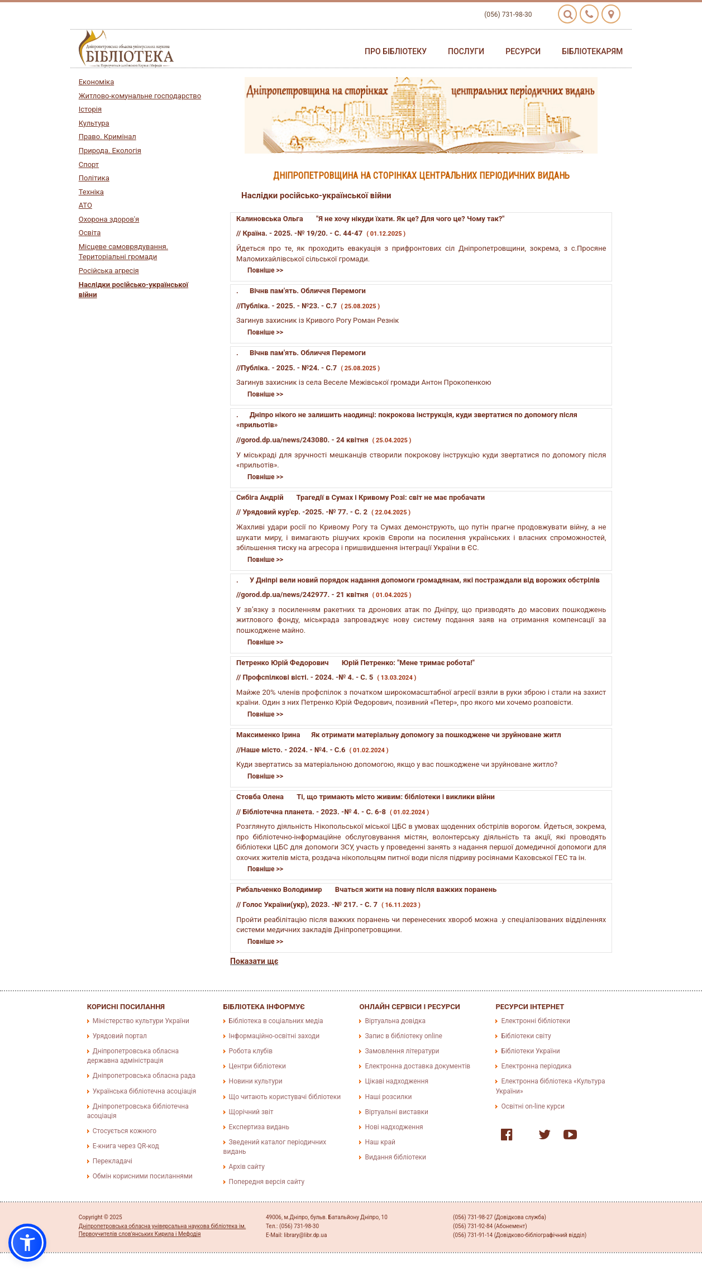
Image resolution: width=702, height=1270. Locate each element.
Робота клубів (251, 1051)
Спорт (89, 164)
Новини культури (256, 1081)
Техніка (91, 192)
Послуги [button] (466, 51)
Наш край (380, 1142)
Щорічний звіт (251, 1112)
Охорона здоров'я (109, 219)
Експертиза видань (259, 1127)
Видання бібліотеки (395, 1157)
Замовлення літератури (402, 1051)
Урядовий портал (120, 1036)
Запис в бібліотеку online (403, 1036)
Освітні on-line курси (533, 1106)
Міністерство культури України (141, 1021)
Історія (90, 109)
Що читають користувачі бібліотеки (285, 1097)
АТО (85, 205)
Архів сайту (247, 1167)
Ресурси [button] (523, 51)
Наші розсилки (388, 1097)
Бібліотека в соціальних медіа (276, 1021)
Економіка (96, 82)
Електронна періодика (536, 1066)
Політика (94, 178)
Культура (94, 123)
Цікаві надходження (396, 1081)
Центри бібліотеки (257, 1066)
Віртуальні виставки (396, 1112)
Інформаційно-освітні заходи (274, 1036)
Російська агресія (109, 270)
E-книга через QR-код (126, 1146)
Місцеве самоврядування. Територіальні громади (123, 251)
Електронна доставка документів (417, 1066)
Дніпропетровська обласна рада (144, 1076)
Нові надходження (394, 1127)
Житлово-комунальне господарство (140, 96)
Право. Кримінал (107, 136)
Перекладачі (112, 1161)
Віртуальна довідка (395, 1021)
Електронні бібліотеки (535, 1021)
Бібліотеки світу (526, 1036)
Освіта (90, 232)
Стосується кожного (124, 1131)
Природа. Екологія (110, 150)
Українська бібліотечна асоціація (145, 1091)
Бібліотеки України (530, 1051)
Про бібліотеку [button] (396, 51)
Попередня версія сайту (267, 1182)
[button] (27, 1242)
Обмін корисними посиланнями (143, 1176)
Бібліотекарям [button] (592, 51)
